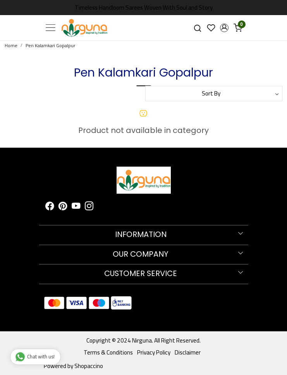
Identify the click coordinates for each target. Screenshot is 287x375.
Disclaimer (188, 352)
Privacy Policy (153, 352)
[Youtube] (76, 207)
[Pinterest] (63, 207)
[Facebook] (50, 207)
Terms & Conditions (108, 352)
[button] (224, 28)
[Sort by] (214, 93)
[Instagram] (89, 207)
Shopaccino (88, 366)
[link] (197, 27)
